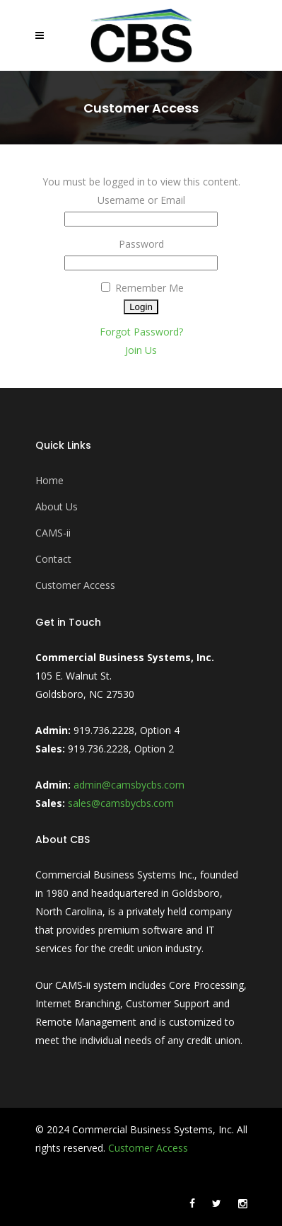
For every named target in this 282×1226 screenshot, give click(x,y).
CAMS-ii (53, 532)
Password (141, 244)
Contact (53, 559)
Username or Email (141, 200)
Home (49, 480)
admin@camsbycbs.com (129, 784)
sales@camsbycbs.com (121, 803)
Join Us (141, 350)
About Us (56, 506)
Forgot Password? (141, 331)
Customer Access (75, 585)
